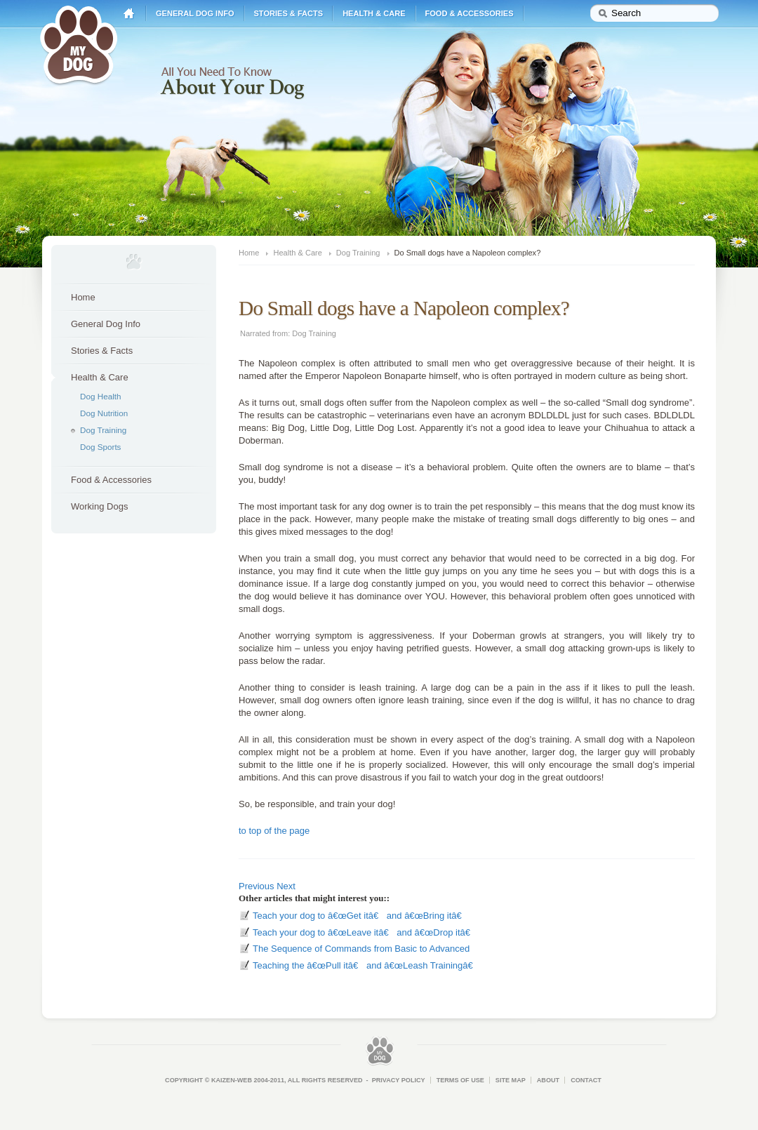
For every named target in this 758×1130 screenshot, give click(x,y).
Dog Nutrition (104, 413)
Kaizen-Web (231, 1080)
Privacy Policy (398, 1080)
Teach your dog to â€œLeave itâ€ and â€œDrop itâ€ (364, 932)
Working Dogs (99, 506)
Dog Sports (100, 446)
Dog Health (100, 396)
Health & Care (374, 13)
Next (286, 886)
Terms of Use (460, 1080)
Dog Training (103, 429)
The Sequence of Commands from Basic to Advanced (361, 948)
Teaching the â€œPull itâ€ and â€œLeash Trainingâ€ (366, 965)
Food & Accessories (469, 13)
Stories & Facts (289, 13)
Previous (256, 886)
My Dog (78, 43)
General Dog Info (195, 13)
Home (129, 13)
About (548, 1080)
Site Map (511, 1080)
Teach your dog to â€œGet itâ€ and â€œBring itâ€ (360, 915)
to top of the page (274, 830)
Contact (586, 1080)
